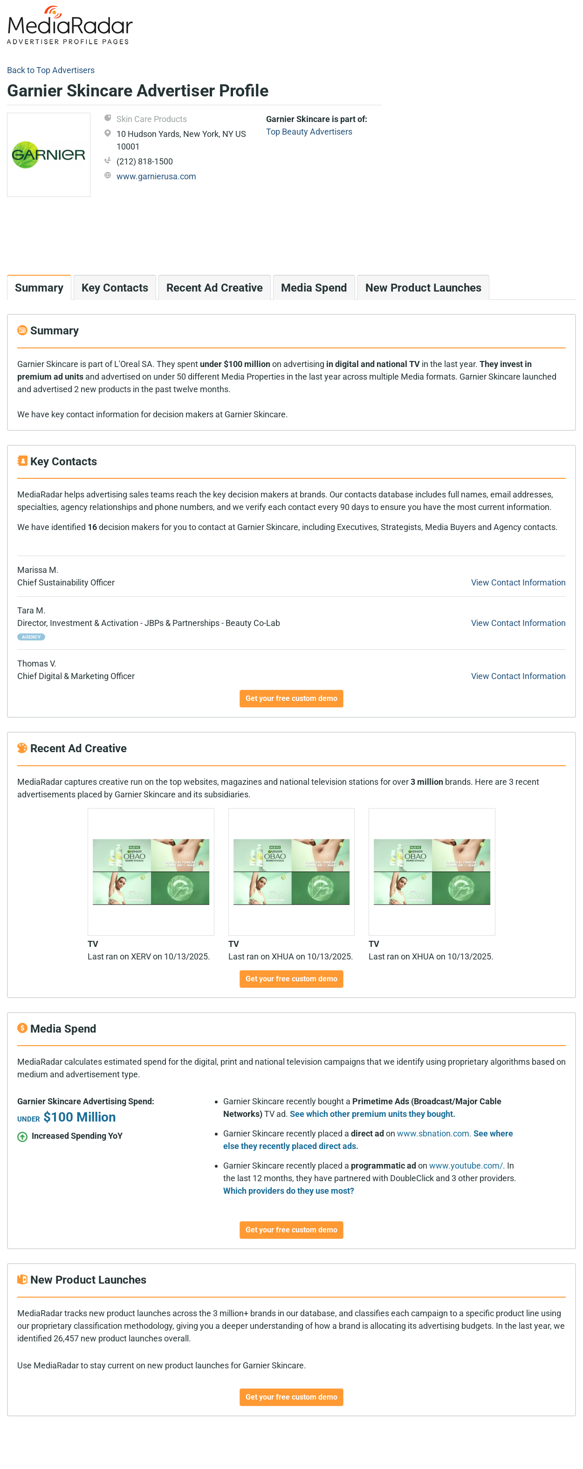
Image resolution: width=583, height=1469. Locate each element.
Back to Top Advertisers (51, 70)
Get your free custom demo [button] (291, 698)
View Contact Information (518, 582)
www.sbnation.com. (434, 1133)
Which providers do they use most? (288, 1191)
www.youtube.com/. (467, 1165)
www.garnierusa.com (156, 176)
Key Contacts (115, 287)
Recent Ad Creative (214, 287)
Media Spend (314, 287)
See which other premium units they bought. (372, 1114)
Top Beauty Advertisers (309, 131)
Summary (39, 287)
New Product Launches (423, 287)
